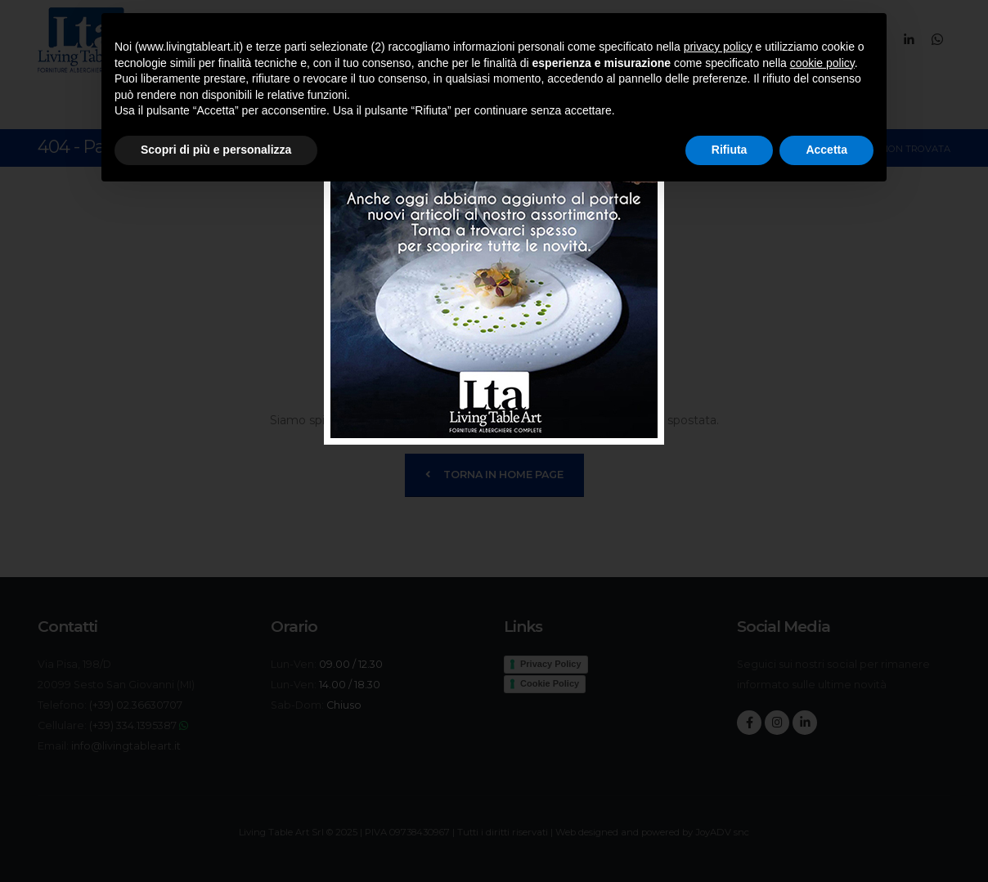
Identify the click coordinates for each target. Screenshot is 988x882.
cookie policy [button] (822, 62)
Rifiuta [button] (730, 149)
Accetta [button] (826, 149)
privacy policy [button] (718, 46)
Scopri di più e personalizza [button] (216, 149)
